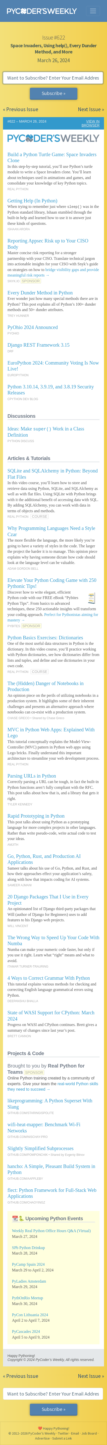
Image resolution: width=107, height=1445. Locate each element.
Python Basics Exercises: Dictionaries (45, 637)
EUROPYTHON (18, 375)
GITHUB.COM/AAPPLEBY (25, 1178)
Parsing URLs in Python (31, 776)
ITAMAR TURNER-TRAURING (27, 966)
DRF (10, 351)
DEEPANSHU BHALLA (22, 1001)
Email (75, 1433)
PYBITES (13, 626)
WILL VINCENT (17, 926)
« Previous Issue (20, 109)
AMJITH (12, 844)
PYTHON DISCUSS (20, 441)
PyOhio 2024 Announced (32, 327)
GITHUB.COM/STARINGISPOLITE (30, 1113)
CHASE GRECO (18, 718)
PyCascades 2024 (26, 1331)
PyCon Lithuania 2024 (30, 1315)
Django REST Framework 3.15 (38, 345)
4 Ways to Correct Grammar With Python (48, 978)
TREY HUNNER (18, 316)
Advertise (42, 1438)
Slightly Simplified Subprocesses (40, 1148)
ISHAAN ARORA (18, 229)
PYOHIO (13, 333)
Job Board (89, 1433)
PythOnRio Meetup (27, 1298)
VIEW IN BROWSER (91, 123)
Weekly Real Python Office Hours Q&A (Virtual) (51, 1231)
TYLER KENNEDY (19, 804)
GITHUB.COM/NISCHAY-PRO (27, 1137)
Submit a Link (62, 1438)
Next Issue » (91, 109)
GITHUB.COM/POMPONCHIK (27, 1155)
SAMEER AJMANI (19, 885)
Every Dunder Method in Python (40, 292)
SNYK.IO (13, 281)
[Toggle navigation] (93, 11)
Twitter (63, 1433)
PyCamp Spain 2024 (28, 1264)
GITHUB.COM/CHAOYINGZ (26, 1202)
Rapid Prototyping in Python (35, 816)
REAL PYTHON (17, 189)
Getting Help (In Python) (32, 200)
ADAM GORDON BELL (23, 568)
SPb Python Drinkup (28, 1248)
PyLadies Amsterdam (29, 1281)
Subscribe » (53, 93)
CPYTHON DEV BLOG (22, 399)
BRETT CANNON (19, 1036)
